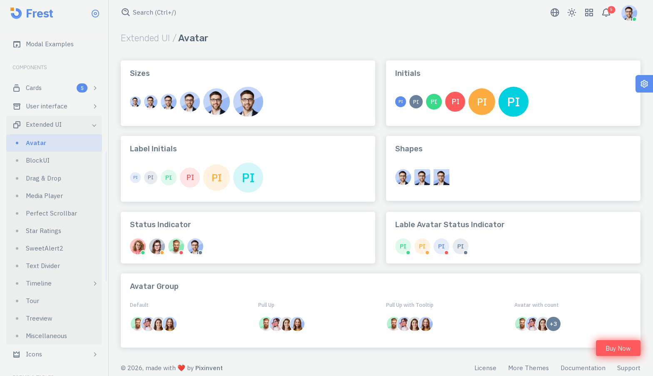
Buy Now (618, 348)
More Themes (528, 368)
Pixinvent (209, 368)
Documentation (583, 368)
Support (629, 368)
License (485, 368)
